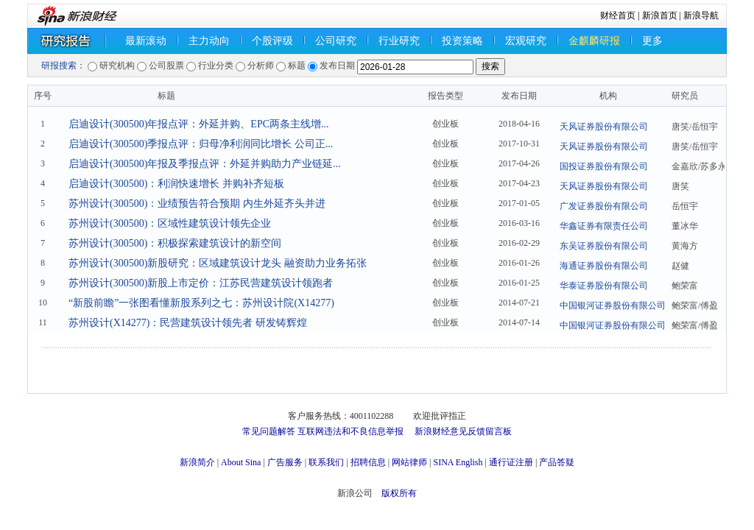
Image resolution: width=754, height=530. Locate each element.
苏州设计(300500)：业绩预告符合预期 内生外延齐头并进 (196, 203)
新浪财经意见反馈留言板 (463, 431)
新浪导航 (701, 15)
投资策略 (462, 40)
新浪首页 (659, 15)
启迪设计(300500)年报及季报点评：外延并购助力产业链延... (204, 163)
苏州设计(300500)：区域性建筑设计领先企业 (169, 223)
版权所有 (399, 493)
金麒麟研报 (594, 40)
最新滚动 (145, 40)
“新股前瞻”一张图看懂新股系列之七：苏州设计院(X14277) (201, 302)
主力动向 (209, 40)
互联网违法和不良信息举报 (350, 431)
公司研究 (335, 40)
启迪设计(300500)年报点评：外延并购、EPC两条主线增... (198, 124)
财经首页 (617, 15)
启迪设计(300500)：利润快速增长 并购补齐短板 (176, 183)
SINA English (457, 462)
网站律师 (409, 462)
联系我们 (326, 462)
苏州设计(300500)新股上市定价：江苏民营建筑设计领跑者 (200, 283)
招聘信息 (368, 462)
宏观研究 (525, 40)
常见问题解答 (268, 431)
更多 (652, 40)
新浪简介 (197, 462)
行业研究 (399, 40)
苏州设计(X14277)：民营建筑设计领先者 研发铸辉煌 (187, 322)
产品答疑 (556, 462)
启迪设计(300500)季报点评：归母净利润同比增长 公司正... (200, 143)
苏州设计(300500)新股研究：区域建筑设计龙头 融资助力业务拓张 (217, 263)
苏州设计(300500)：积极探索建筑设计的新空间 (174, 243)
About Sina (241, 462)
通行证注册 (511, 462)
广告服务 (285, 462)
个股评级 (272, 40)
